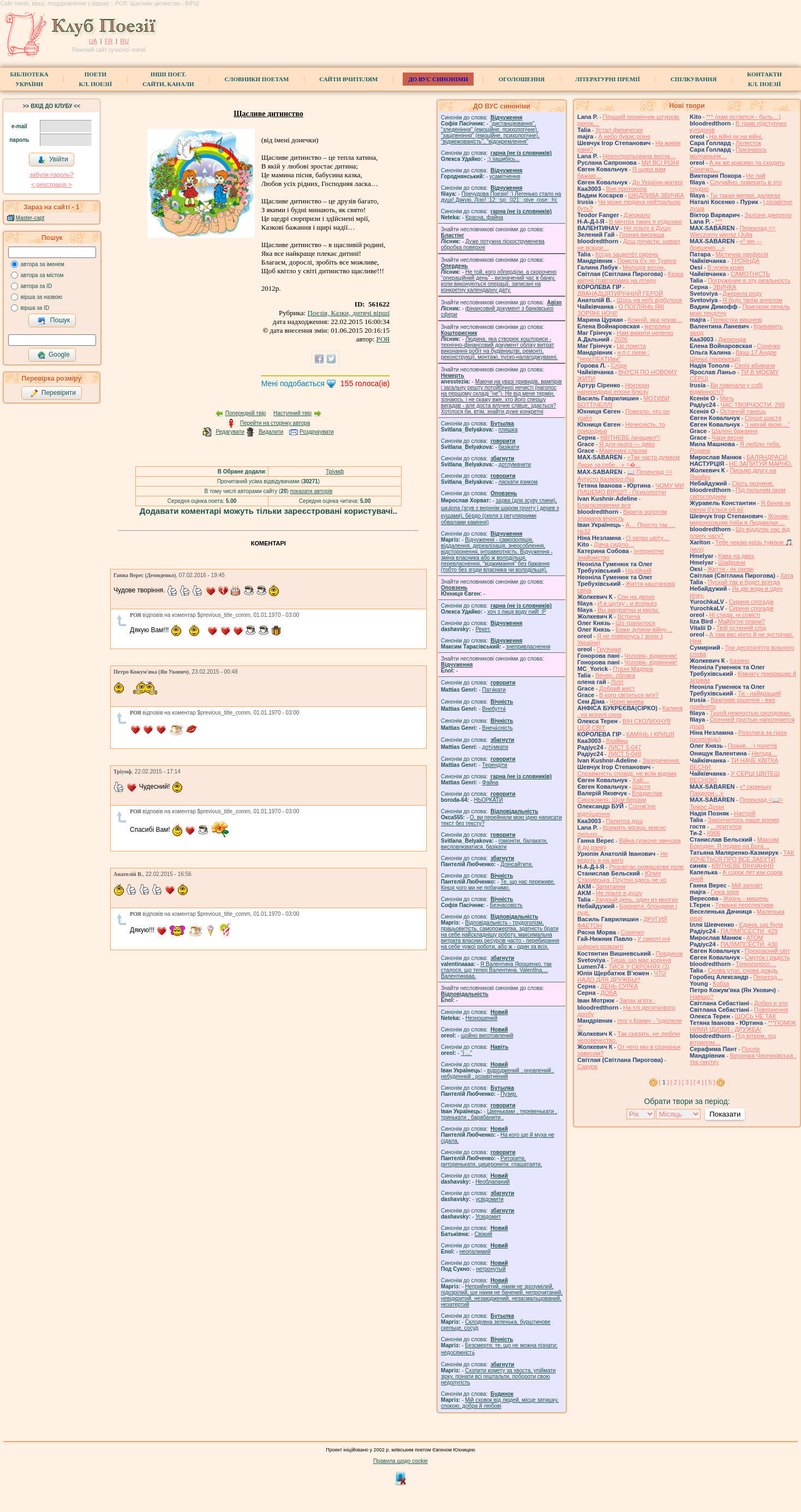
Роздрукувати (317, 432)
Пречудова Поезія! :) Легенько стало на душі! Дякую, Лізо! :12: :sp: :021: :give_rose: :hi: (501, 197)
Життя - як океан (730, 569)
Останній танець (743, 411)
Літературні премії (607, 79)
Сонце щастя (763, 418)
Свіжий (484, 1234)
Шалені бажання (734, 431)
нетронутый (490, 1269)
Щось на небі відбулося (649, 300)
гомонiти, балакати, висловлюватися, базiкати (494, 844)
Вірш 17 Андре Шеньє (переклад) (733, 355)
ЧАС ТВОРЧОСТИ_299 (752, 404)
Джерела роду (742, 293)
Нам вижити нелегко (645, 332)
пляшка (508, 430)
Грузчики (609, 649)
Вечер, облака (615, 675)
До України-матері (657, 182)
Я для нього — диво (627, 444)
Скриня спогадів (751, 601)
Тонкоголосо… (756, 964)
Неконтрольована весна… (639, 156)
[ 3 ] (687, 1082)
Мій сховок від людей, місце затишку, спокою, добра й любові (500, 1403)
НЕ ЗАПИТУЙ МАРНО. (760, 463)
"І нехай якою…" (767, 424)
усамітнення (505, 176)
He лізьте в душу (619, 893)
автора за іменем (42, 264)
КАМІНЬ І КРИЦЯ (650, 734)
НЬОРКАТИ (488, 800)
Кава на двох (736, 556)
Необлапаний (492, 1182)
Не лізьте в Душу (647, 228)
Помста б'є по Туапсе (647, 260)
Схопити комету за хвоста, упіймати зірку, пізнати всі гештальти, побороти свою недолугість (498, 1376)
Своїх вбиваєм (754, 365)
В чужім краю (725, 267)
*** (718, 221)
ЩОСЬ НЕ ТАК (755, 1016)
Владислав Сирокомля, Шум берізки (619, 796)
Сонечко (632, 932)
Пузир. (508, 1094)
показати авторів (311, 491)
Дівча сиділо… (614, 544)
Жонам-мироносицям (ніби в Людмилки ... (740, 519)
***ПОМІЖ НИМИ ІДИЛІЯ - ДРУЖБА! (743, 1026)
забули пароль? (51, 174)
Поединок (669, 953)
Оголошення (522, 79)
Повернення (771, 1009)
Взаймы (616, 740)
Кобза (721, 983)
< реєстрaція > (51, 184)
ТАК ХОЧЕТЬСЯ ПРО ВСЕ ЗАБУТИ (742, 855)
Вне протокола (626, 188)
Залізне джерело (768, 215)
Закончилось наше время (743, 820)
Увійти (53, 159)
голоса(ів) (365, 383)
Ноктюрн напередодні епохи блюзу (613, 388)
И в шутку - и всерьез (627, 603)
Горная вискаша (641, 234)
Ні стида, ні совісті (734, 614)
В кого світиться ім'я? (629, 695)
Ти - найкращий (759, 693)
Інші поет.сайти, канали (168, 79)
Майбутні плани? (742, 621)
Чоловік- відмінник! (650, 655)
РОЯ (383, 339)
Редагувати (230, 432)
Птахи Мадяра (633, 668)
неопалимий (475, 1252)
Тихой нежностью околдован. (750, 713)
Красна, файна (484, 217)
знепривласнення (528, 647)
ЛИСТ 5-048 (624, 754)
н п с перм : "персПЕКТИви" (613, 355)
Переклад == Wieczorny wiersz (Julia (732, 231)
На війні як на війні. (736, 136)
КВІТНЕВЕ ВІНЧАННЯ (742, 865)
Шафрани (731, 562)
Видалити (271, 432)
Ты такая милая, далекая (745, 195)
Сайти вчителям (348, 79)
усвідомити (489, 1199)
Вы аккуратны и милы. (628, 610)
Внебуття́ (494, 709)
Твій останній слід (741, 628)
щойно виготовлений (487, 1036)
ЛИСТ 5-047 (624, 747)
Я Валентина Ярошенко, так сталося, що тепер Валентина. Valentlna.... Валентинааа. (496, 970)
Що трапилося (635, 623)
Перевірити (53, 393)
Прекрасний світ (767, 950)
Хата (786, 575)
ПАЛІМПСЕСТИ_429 (749, 931)
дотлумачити (515, 464)
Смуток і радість (767, 957)
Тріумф (335, 472)
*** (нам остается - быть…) (743, 116)
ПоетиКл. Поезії (95, 79)
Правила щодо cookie (400, 1461)
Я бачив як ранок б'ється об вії (740, 506)
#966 (713, 833)
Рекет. (483, 629)
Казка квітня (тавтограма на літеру (630, 277)
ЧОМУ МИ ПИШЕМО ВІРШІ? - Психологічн (630, 488)
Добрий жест (617, 688)
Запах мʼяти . (637, 1000)
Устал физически (619, 130)
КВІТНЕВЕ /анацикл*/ (630, 437)
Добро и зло (771, 1003)
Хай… (640, 780)
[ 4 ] (698, 1082)
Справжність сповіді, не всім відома (627, 773)
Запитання (610, 886)
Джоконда (732, 339)
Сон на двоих (635, 596)
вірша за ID (35, 308)
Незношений (481, 1018)
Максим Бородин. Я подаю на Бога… (734, 842)
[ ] (664, 1082)
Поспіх (751, 1049)
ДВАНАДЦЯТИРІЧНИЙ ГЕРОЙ (620, 293)
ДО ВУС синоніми (438, 79)
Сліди (618, 365)
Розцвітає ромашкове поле (646, 866)
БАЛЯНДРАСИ (766, 457)
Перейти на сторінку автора (275, 423)
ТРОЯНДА (745, 260)
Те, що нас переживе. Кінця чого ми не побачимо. (498, 885)
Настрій (744, 813)
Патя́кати (494, 690)
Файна (490, 782)
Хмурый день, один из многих (636, 899)
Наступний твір (292, 413)
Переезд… (767, 977)
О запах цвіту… (648, 538)
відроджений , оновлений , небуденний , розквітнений (497, 1073)
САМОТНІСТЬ (750, 274)
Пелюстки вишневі (736, 319)
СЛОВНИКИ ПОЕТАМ (257, 79)
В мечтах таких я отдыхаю (645, 221)
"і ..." (466, 1053)
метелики (657, 326)
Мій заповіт (746, 885)
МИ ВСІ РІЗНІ (660, 162)
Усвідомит (488, 1217)
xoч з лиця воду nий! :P (516, 612)
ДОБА (608, 992)
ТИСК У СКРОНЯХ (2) (639, 966)
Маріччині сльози (623, 450)
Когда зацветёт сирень (627, 254)
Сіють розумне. (753, 483)
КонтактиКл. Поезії (764, 79)
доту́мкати (495, 747)
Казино (739, 660)
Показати (724, 1114)
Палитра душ (624, 821)
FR (109, 41)
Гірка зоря (724, 892)
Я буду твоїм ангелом (752, 300)
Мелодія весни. (644, 267)
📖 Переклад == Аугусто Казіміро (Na (625, 475)
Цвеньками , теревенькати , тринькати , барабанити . (499, 1114)
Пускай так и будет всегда (744, 582)
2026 (620, 339)
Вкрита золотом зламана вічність (622, 514)
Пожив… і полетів (752, 745)
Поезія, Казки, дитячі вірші (348, 313)
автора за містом (42, 275)
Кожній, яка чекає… (655, 319)
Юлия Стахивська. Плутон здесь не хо (621, 876)
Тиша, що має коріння (640, 960)
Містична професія (741, 254)
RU (124, 41)
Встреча (628, 616)
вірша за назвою (41, 297)
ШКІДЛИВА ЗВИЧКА (656, 195)
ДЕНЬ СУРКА (619, 986)
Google (53, 355)
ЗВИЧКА (724, 287)
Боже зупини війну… (644, 629)
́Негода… (764, 753)
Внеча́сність (497, 728)
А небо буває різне (624, 136)
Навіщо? (702, 996)
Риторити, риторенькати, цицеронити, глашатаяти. (491, 1161)
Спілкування (693, 79)
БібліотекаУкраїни (29, 79)
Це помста (631, 346)
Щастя (641, 786)
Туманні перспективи (744, 905)
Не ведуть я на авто (622, 856)
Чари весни (727, 437)
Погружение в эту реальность (749, 280)
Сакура (587, 1066)
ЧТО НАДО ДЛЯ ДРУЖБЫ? (621, 976)
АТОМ (754, 937)
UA (93, 41)
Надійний (638, 570)
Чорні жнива (626, 701)
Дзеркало (637, 215)
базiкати (509, 447)
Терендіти (494, 765)
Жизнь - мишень (745, 898)
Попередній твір (245, 413)
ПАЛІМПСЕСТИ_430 (749, 944)
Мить (727, 398)
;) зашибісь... (503, 159)
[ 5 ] (710, 1082)
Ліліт (617, 682)
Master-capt (30, 218)
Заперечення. (661, 760)
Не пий (756, 175)
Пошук (53, 320)
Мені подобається (293, 383)
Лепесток (748, 143)
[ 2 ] (675, 1082)
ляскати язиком (518, 482)
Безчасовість (506, 905)
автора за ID (36, 286)
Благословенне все (604, 505)
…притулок (726, 826)
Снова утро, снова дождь (743, 970)
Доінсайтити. (516, 864)
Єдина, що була (761, 924)
